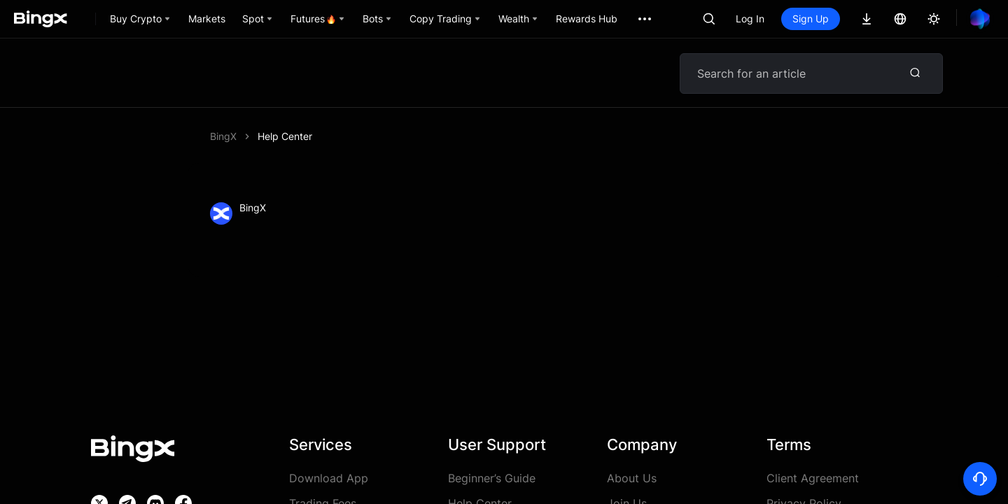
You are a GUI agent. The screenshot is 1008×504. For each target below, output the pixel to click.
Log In (750, 18)
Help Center (285, 136)
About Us (632, 478)
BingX (223, 136)
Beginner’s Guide (492, 478)
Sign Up (810, 18)
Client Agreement (812, 478)
